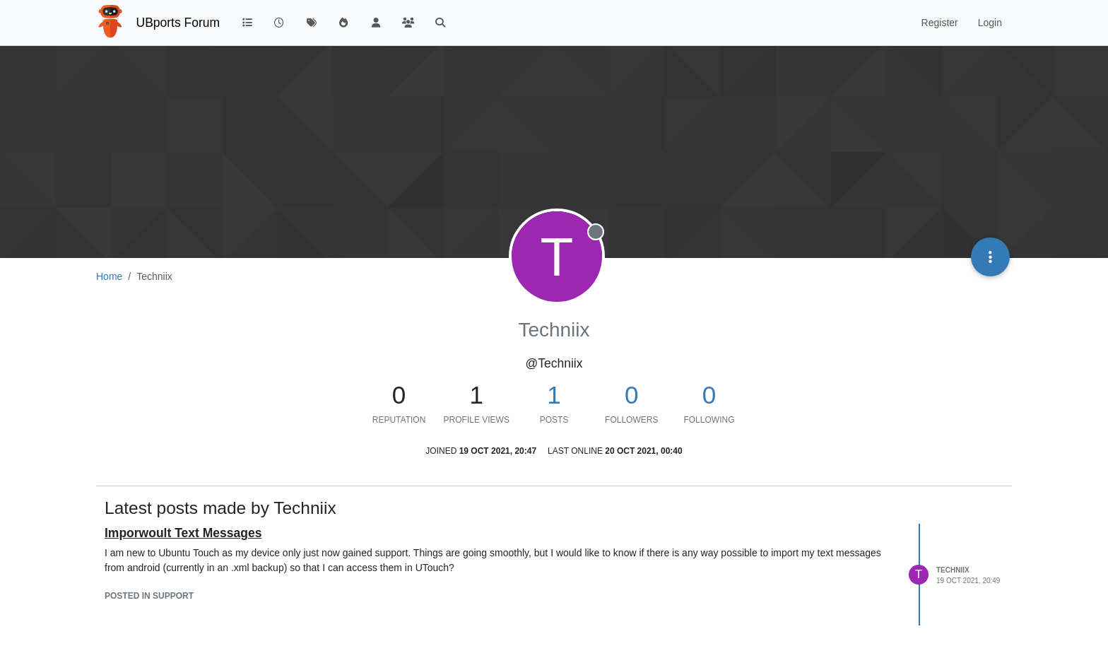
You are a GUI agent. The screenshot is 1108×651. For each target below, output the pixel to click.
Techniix (953, 570)
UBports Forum (178, 23)
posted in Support (149, 596)
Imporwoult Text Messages (183, 533)
